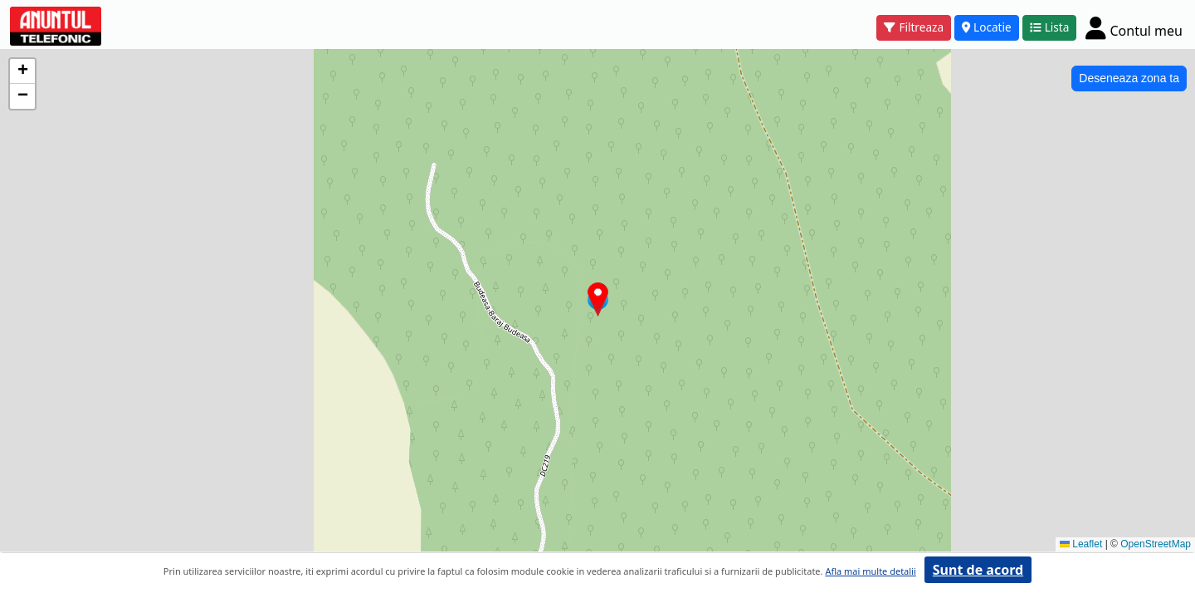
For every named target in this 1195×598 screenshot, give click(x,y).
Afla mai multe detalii (870, 571)
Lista (1050, 27)
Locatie (987, 27)
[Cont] (1134, 27)
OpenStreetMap (1155, 544)
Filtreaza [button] (914, 27)
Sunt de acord (978, 570)
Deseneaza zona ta (1129, 78)
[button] (598, 299)
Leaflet (1081, 544)
